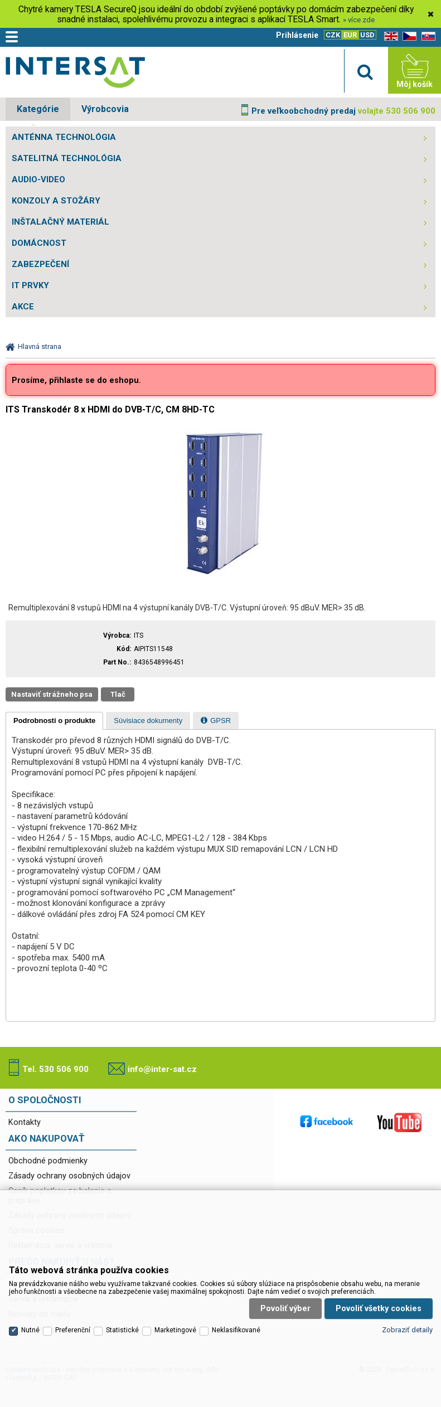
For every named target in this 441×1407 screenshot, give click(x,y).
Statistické (122, 1321)
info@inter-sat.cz (162, 1069)
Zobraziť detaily (407, 1321)
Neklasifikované (236, 1321)
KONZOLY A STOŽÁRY (56, 201)
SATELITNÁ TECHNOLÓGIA (67, 158)
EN (389, 36)
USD (367, 35)
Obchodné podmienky (48, 1161)
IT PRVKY (30, 285)
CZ (407, 36)
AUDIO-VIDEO (38, 179)
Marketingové (175, 1321)
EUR (350, 35)
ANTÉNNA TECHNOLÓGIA (64, 137)
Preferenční (72, 1321)
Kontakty (24, 1122)
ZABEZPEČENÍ (40, 264)
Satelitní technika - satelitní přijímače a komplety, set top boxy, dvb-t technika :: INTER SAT (75, 73)
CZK (333, 35)
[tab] (54, 721)
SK (426, 36)
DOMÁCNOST (39, 243)
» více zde (359, 20)
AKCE (23, 307)
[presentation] (54, 720)
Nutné (30, 1321)
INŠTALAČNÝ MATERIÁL (60, 222)
